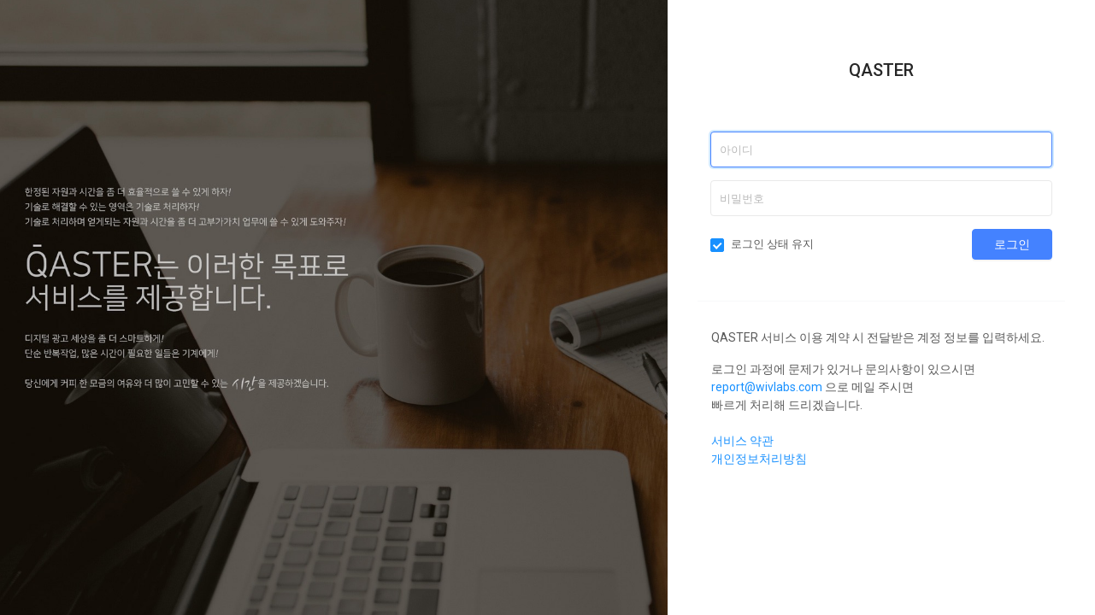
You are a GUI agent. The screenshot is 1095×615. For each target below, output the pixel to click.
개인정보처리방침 (759, 459)
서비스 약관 (742, 441)
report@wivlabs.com (766, 387)
